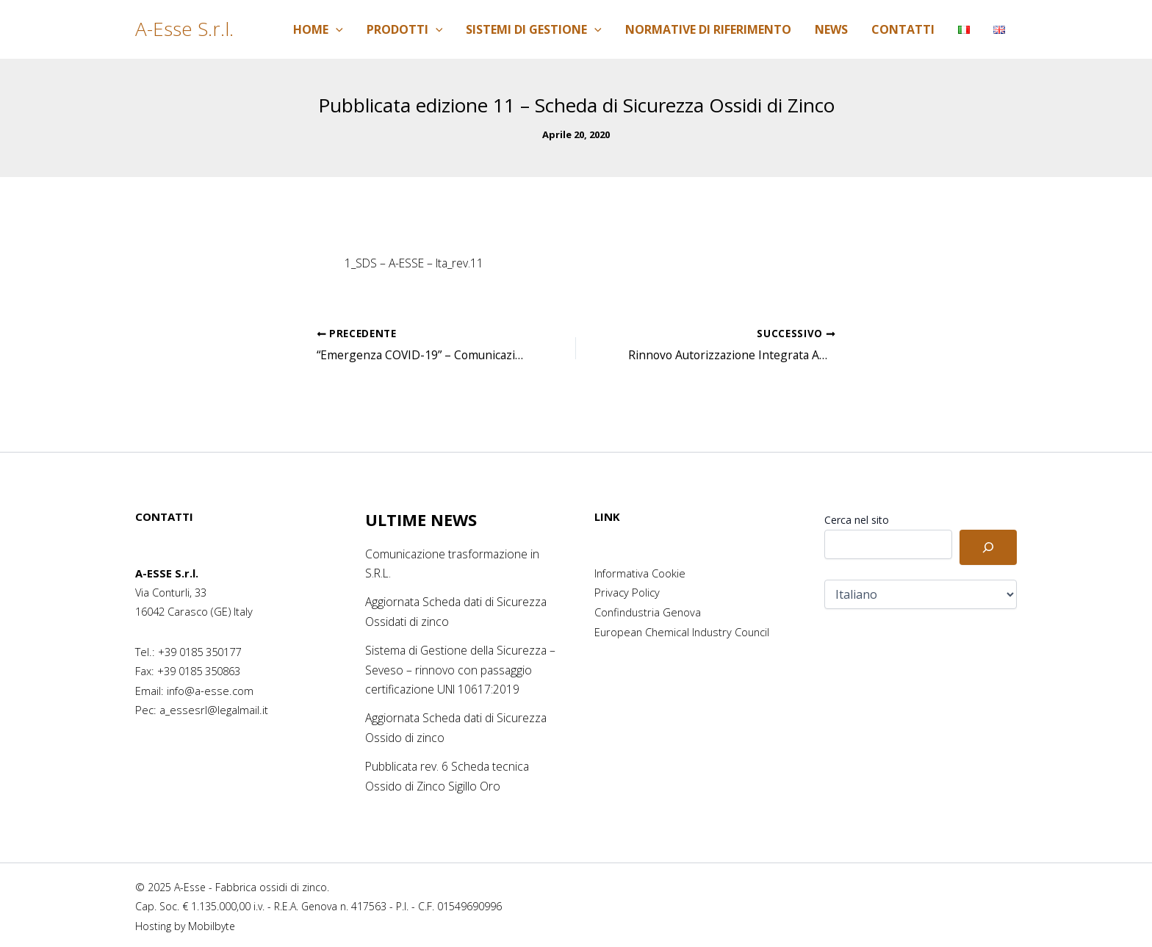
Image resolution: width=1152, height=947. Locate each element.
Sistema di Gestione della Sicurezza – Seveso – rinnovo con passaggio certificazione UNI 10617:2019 (457, 668)
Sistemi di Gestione (534, 29)
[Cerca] (988, 547)
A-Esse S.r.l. (184, 28)
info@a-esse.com (210, 690)
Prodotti (405, 29)
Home (318, 29)
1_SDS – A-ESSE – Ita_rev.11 (417, 263)
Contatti (903, 29)
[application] (335, 29)
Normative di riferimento (708, 29)
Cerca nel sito (856, 520)
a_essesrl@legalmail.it (213, 709)
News (831, 29)
